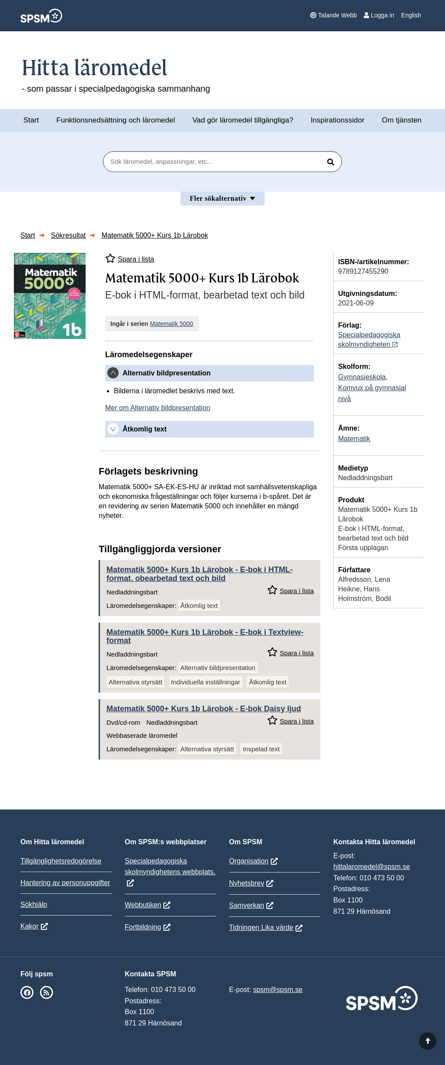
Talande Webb (333, 15)
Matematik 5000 (171, 323)
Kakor (29, 926)
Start (31, 120)
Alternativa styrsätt (135, 682)
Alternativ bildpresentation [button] (167, 373)
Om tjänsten (402, 120)
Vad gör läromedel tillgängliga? (243, 120)
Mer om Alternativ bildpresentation (157, 407)
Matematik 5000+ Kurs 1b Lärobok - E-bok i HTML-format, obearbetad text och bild (199, 574)
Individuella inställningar (205, 682)
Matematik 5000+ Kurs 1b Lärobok (155, 235)
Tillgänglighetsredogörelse (60, 861)
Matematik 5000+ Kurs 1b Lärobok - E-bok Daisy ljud (203, 708)
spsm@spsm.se (277, 989)
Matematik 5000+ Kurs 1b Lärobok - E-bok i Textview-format (204, 636)
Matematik (354, 438)
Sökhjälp (33, 904)
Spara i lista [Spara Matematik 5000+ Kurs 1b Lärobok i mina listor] (129, 258)
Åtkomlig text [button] (144, 429)
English (411, 15)
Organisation (249, 861)
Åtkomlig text (199, 605)
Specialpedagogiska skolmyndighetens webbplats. (170, 866)
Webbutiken (143, 905)
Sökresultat (68, 235)
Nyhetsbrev (246, 883)
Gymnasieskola (361, 377)
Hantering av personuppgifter (65, 882)
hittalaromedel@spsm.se (371, 866)
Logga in (379, 15)
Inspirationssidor (338, 120)
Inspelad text (261, 749)
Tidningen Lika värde (261, 927)
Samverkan (246, 905)
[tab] (209, 373)
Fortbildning (143, 927)
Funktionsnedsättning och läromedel (115, 120)
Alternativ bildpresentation (218, 667)
